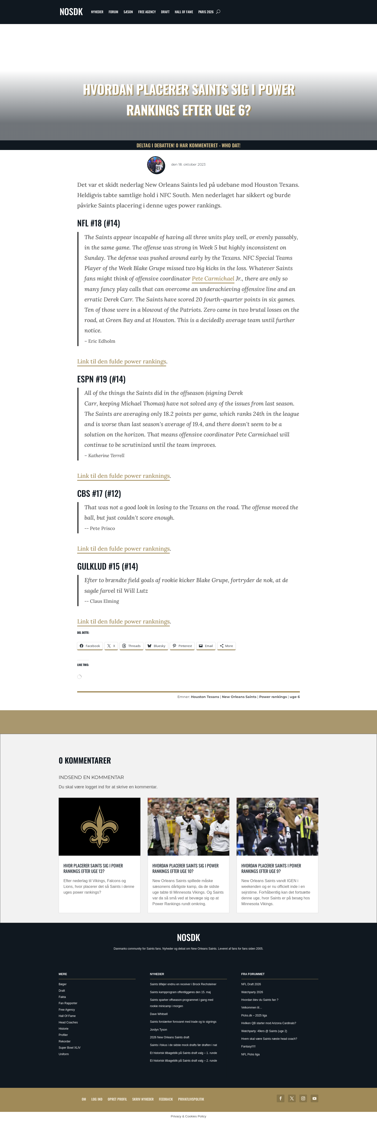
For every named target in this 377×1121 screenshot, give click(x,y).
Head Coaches (68, 1022)
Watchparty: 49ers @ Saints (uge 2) (264, 1031)
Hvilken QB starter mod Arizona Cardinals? (268, 1023)
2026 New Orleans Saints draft (169, 1037)
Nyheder (97, 11)
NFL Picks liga (250, 1054)
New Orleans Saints (239, 697)
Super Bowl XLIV (70, 1047)
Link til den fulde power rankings (121, 361)
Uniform (64, 1054)
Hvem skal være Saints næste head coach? (269, 1038)
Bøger (63, 984)
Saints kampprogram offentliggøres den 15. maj (180, 992)
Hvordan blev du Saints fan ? (259, 1000)
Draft (165, 11)
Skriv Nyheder (143, 1099)
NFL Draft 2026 (251, 984)
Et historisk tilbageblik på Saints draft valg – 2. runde (183, 1060)
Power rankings (273, 697)
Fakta (62, 997)
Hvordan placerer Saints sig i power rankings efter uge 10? (185, 868)
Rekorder (64, 1041)
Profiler (63, 1035)
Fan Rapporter (68, 1003)
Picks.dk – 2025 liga (254, 1015)
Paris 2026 (206, 11)
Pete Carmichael (213, 278)
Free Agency (147, 11)
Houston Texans (205, 697)
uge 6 (295, 697)
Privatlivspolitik (191, 1099)
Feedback (166, 1099)
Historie (64, 1028)
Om (84, 1099)
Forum (113, 11)
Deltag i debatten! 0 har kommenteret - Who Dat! (188, 145)
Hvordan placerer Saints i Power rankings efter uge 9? (271, 868)
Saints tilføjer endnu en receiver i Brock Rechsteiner (183, 984)
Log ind (96, 1099)
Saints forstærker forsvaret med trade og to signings (183, 1021)
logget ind (94, 787)
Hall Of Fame (184, 11)
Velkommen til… (251, 1007)
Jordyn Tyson (158, 1029)
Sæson (128, 11)
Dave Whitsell (159, 1014)
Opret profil (117, 1099)
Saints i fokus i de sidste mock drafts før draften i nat (183, 1045)
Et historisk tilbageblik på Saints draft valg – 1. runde (183, 1053)
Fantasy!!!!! (248, 1046)
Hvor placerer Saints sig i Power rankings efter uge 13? (93, 868)
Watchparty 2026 (252, 992)
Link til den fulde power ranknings (123, 476)
